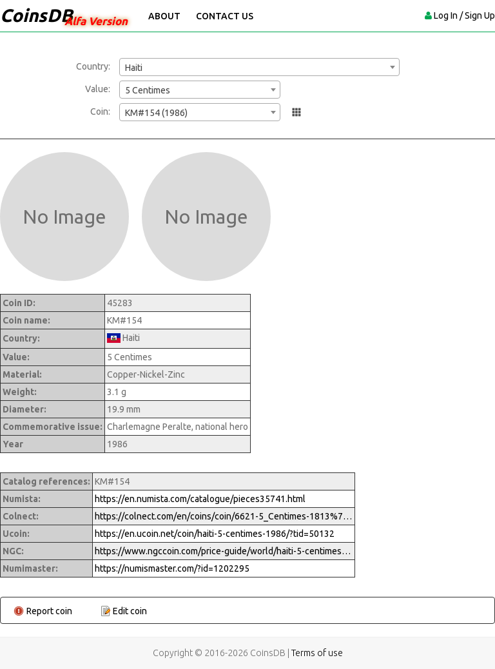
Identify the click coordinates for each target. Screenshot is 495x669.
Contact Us (224, 16)
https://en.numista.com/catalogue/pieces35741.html (200, 499)
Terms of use (317, 653)
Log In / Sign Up (464, 15)
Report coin (49, 611)
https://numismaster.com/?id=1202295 (172, 568)
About (164, 16)
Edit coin (130, 611)
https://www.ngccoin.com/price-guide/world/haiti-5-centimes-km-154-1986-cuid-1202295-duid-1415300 (224, 551)
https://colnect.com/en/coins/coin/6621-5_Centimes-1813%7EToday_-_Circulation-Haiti (224, 516)
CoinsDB (36, 15)
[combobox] (259, 67)
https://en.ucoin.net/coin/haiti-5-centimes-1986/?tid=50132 (215, 533)
